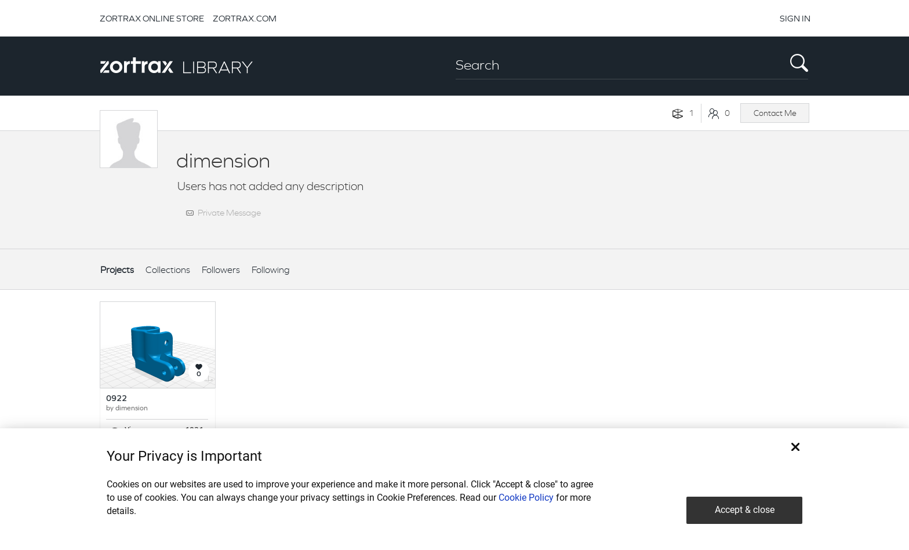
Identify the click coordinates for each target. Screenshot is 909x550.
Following (271, 269)
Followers (221, 269)
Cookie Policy (526, 497)
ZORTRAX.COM (245, 18)
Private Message (229, 212)
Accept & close (745, 509)
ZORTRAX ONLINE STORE (152, 18)
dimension (131, 408)
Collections (168, 269)
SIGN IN (795, 18)
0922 (116, 399)
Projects (117, 269)
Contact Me (775, 113)
